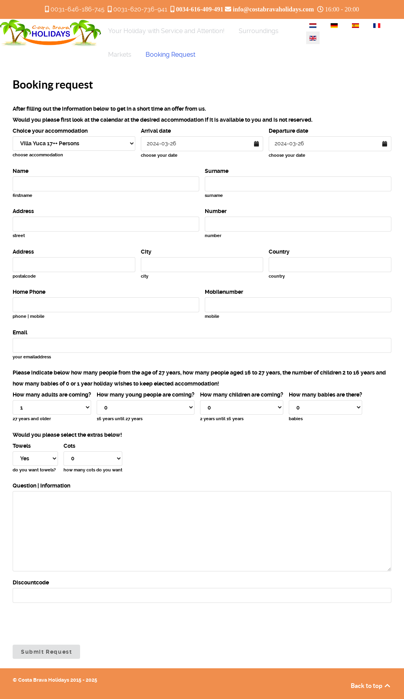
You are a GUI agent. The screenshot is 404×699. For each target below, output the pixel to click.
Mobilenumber (224, 292)
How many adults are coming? (52, 394)
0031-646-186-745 (77, 9)
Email (20, 332)
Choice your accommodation (50, 131)
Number (215, 211)
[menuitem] (166, 31)
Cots (69, 446)
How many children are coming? (241, 394)
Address (23, 211)
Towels (22, 446)
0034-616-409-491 (199, 9)
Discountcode (31, 582)
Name (20, 171)
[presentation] (73, 623)
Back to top (371, 685)
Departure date (288, 131)
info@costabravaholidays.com (273, 9)
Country (279, 251)
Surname (216, 171)
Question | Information (41, 485)
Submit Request (46, 652)
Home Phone (29, 292)
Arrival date (156, 131)
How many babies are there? (325, 394)
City (146, 251)
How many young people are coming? (146, 394)
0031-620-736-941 (140, 9)
